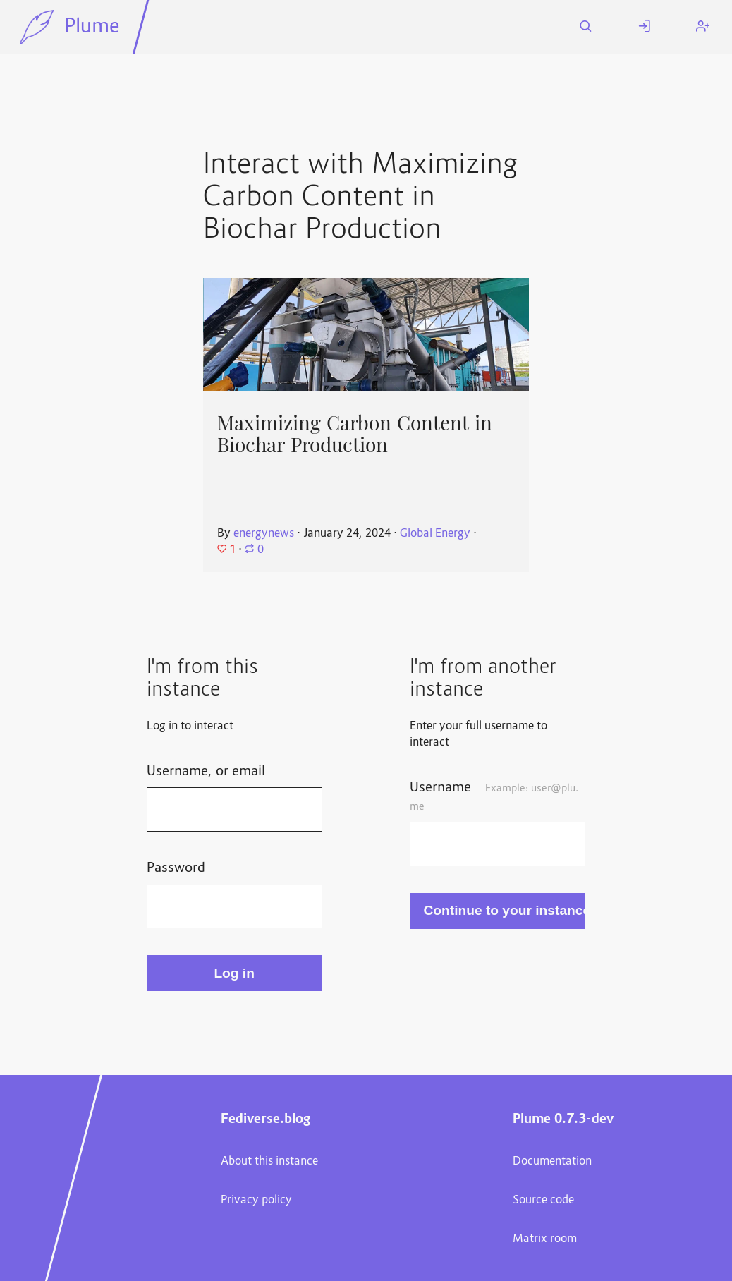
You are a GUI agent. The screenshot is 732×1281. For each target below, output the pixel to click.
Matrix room (545, 1239)
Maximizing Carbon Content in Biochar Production (354, 434)
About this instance (269, 1162)
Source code (543, 1200)
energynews (263, 534)
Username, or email (206, 772)
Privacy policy (256, 1200)
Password (176, 868)
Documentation (552, 1162)
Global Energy (435, 534)
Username (494, 796)
